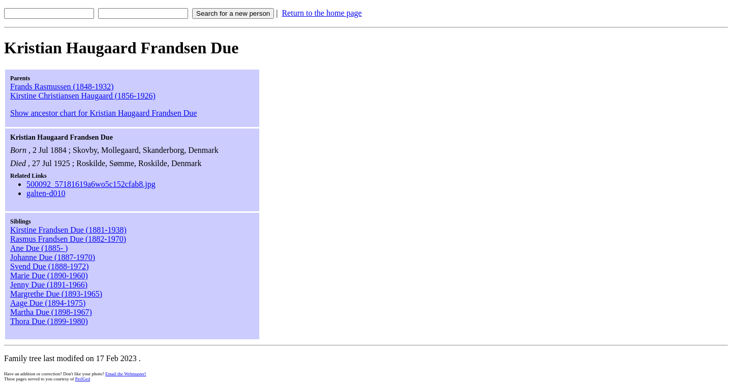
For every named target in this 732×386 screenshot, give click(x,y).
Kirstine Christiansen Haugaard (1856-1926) (83, 95)
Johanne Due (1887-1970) (52, 257)
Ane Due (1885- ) (39, 248)
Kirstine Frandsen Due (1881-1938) (68, 230)
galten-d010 (45, 193)
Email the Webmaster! (125, 373)
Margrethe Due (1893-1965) (56, 294)
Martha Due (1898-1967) (51, 312)
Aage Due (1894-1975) (47, 303)
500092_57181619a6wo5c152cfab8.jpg (91, 184)
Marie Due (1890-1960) (49, 275)
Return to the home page (321, 13)
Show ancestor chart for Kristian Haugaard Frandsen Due (103, 113)
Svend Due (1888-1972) (49, 266)
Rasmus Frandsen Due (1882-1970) (68, 239)
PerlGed (82, 378)
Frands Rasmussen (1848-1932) (62, 86)
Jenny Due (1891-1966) (48, 284)
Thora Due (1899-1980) (49, 321)
